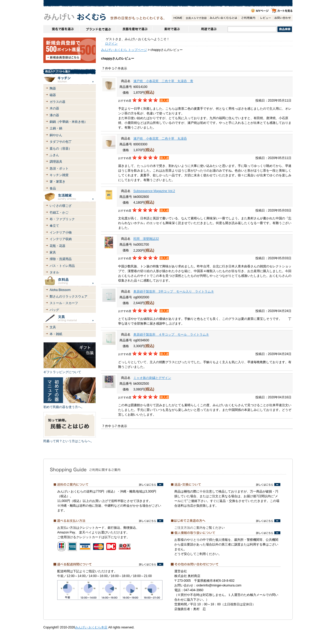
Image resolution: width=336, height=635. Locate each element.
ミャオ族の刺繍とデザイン (152, 378)
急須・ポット (59, 168)
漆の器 (54, 115)
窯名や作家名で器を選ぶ (61, 29)
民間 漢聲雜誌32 (146, 239)
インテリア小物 (61, 232)
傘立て (54, 225)
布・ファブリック (62, 219)
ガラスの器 (57, 102)
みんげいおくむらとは (223, 18)
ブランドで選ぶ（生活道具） (97, 29)
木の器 (54, 108)
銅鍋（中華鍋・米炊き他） (68, 122)
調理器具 (56, 161)
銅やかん (56, 135)
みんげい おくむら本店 (91, 627)
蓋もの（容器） (61, 148)
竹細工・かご (59, 212)
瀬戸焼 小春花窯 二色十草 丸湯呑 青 (163, 81)
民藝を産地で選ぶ (134, 29)
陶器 (53, 88)
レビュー (265, 18)
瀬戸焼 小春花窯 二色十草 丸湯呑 (160, 138)
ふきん (54, 155)
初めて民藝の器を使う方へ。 (63, 407)
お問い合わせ (282, 18)
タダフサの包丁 (61, 142)
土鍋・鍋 (56, 128)
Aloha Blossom (60, 290)
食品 (53, 188)
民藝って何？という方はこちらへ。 (68, 441)
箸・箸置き (57, 181)
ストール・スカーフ (64, 303)
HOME (177, 18)
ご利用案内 (248, 18)
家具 (53, 252)
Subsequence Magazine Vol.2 (154, 191)
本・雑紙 (56, 334)
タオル (54, 272)
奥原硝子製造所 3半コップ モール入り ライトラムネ (173, 291)
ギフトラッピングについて (62, 372)
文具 (53, 327)
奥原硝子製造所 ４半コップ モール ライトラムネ (171, 334)
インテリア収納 (61, 239)
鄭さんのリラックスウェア (68, 296)
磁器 (53, 95)
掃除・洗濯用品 (61, 259)
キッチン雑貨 (59, 175)
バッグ (54, 310)
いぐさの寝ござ (61, 206)
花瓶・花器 (57, 246)
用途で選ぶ (208, 29)
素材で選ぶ (170, 29)
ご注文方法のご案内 (188, 528)
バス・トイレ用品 (62, 266)
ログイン (111, 43)
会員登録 (195, 18)
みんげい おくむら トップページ (124, 50)
